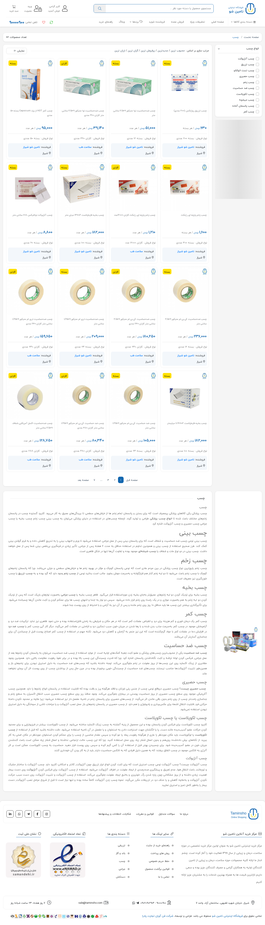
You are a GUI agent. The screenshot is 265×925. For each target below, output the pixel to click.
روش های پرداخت (160, 853)
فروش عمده (177, 22)
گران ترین (133, 50)
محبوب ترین (178, 50)
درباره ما (184, 814)
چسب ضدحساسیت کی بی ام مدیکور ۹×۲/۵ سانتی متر (186, 321)
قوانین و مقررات (145, 814)
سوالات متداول (167, 814)
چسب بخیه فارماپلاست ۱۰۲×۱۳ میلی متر (84, 215)
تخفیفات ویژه (197, 22)
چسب (236, 37)
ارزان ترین (119, 50)
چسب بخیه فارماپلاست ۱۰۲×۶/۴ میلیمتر (187, 423)
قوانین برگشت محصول (157, 869)
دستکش (120, 877)
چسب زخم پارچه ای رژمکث (194, 215)
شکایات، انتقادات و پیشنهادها (115, 814)
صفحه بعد (83, 480)
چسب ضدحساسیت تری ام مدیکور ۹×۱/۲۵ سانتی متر (84, 321)
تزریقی (121, 845)
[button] (242, 22)
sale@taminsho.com (90, 903)
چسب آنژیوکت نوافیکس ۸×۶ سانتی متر (32, 215)
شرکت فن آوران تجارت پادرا (157, 916)
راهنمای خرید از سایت (157, 845)
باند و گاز (120, 853)
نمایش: (20, 51)
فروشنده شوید (157, 22)
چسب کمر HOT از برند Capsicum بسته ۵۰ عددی (31, 113)
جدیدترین (163, 50)
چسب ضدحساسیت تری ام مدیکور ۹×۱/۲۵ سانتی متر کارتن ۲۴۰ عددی (32, 321)
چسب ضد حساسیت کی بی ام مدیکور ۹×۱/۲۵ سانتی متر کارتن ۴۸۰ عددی (82, 425)
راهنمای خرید (106, 22)
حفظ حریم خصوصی (159, 861)
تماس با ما (163, 877)
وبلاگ (122, 22)
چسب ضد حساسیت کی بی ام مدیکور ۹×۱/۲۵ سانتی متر (134, 425)
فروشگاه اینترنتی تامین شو (227, 916)
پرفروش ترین (148, 50)
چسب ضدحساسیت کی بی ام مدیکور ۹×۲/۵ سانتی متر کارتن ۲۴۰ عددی (134, 321)
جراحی (122, 869)
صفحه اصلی (217, 22)
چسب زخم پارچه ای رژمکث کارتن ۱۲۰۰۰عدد (134, 215)
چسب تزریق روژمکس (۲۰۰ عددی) (190, 110)
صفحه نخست (251, 37)
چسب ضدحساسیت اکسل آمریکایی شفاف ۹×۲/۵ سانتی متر (32, 425)
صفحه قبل (131, 480)
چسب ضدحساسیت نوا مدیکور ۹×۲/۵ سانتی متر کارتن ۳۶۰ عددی (83, 113)
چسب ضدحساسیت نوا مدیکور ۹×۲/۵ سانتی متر (134, 113)
